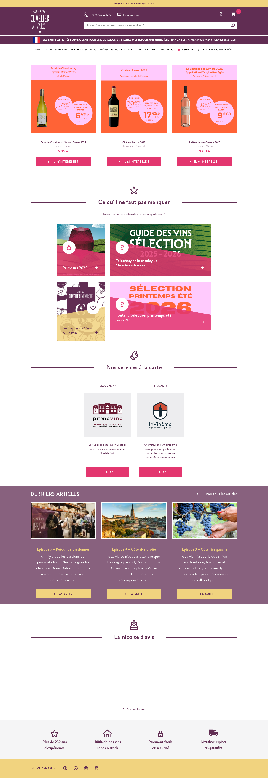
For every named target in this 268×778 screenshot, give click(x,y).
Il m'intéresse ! (63, 162)
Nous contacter (128, 14)
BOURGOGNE (79, 49)
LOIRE (93, 49)
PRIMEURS (186, 49)
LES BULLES (141, 49)
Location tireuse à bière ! (215, 49)
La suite (63, 594)
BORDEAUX (62, 49)
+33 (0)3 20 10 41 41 (97, 14)
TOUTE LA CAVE (43, 49)
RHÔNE (104, 49)
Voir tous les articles (217, 494)
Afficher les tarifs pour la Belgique (212, 39)
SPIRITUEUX (157, 49)
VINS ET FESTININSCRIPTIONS (134, 3)
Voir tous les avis (134, 709)
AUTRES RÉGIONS (121, 49)
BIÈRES (171, 49)
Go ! (107, 472)
